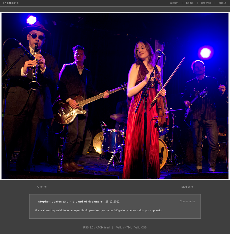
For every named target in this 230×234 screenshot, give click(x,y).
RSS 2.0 (88, 227)
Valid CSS (140, 227)
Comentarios (187, 201)
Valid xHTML (124, 227)
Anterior (42, 186)
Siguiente (187, 186)
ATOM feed (103, 227)
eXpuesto (11, 2)
